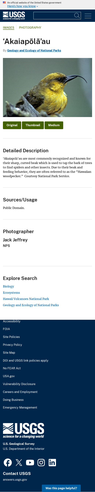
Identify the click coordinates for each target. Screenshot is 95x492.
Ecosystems (11, 292)
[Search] (77, 15)
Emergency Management (20, 407)
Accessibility (11, 321)
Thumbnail (33, 125)
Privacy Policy (12, 345)
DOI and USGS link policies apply (25, 360)
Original (12, 125)
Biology (8, 286)
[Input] (57, 15)
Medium (54, 125)
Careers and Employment (20, 392)
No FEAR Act (12, 368)
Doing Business (13, 400)
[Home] (14, 19)
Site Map (9, 352)
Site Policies (11, 337)
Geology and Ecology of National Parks (34, 50)
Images (8, 27)
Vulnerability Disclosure (19, 384)
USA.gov (9, 376)
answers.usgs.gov (15, 479)
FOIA (6, 329)
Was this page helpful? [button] (61, 488)
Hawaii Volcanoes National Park (26, 299)
